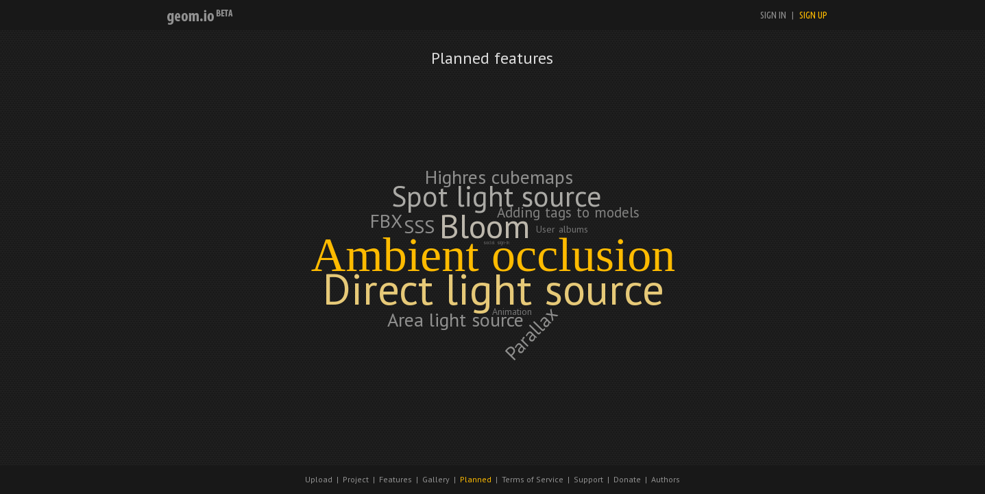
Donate (627, 479)
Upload (318, 479)
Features (395, 479)
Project (356, 479)
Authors (665, 479)
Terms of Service (532, 479)
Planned (475, 479)
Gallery (436, 479)
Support (588, 479)
